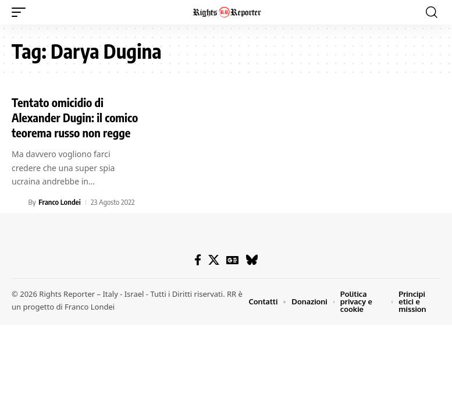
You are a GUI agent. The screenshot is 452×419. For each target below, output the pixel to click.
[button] (21, 12)
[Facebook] (197, 260)
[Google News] (232, 260)
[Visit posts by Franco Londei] (18, 202)
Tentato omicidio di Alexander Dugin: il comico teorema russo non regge (75, 117)
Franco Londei (59, 202)
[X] (213, 260)
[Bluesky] (252, 260)
